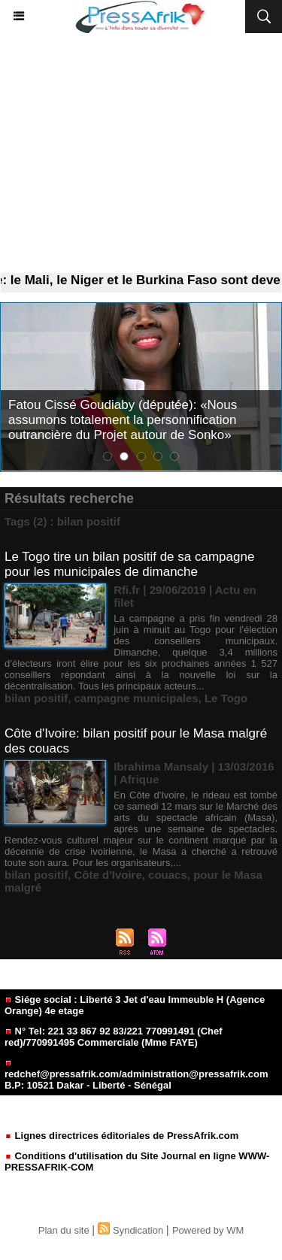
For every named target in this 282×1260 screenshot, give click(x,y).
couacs (167, 874)
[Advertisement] (141, 153)
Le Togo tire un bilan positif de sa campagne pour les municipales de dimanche (129, 564)
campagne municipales (136, 698)
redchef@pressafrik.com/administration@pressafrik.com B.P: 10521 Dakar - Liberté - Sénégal (136, 1075)
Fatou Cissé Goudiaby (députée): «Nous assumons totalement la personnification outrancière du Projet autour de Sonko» (122, 420)
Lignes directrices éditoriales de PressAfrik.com (121, 1135)
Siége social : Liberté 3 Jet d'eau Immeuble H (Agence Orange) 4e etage (135, 1005)
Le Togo (226, 698)
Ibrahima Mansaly (161, 766)
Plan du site (63, 1230)
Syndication (138, 1230)
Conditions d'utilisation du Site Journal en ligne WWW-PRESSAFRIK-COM (137, 1161)
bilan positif (36, 698)
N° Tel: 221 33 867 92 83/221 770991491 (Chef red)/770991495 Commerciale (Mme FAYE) (114, 1036)
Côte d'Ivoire (108, 874)
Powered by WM (208, 1230)
